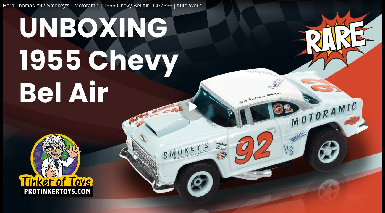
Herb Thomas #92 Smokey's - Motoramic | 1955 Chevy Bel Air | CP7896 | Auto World (103, 6)
